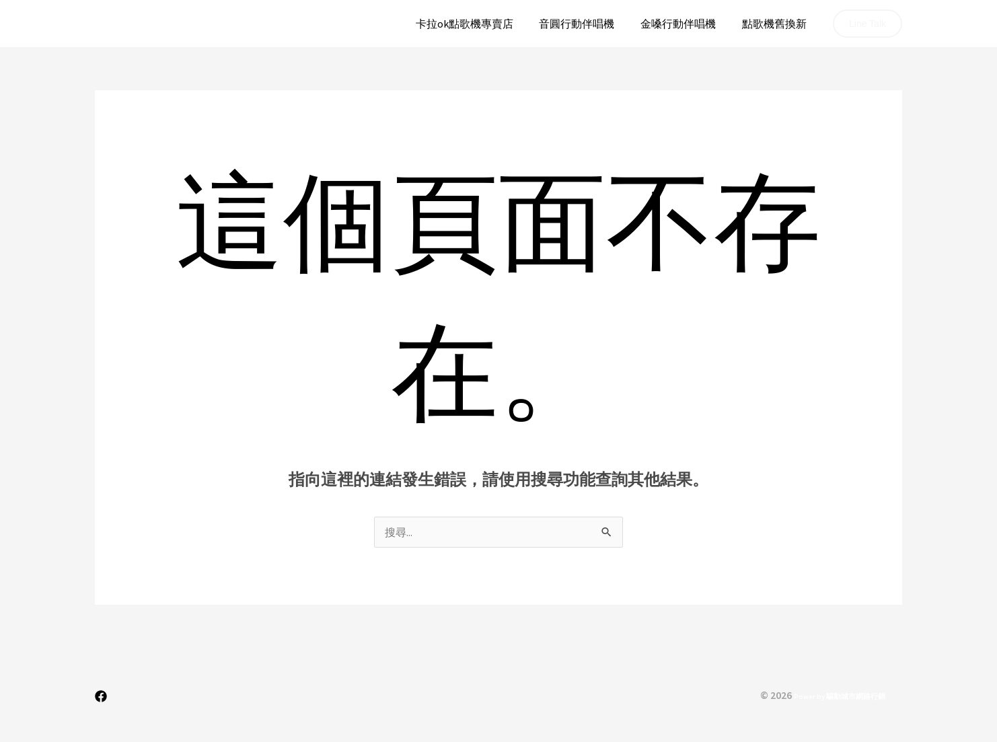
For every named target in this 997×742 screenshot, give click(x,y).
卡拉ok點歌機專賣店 (480, 23)
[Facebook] (101, 696)
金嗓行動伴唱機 (685, 23)
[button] (867, 23)
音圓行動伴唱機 (588, 23)
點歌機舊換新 (776, 23)
